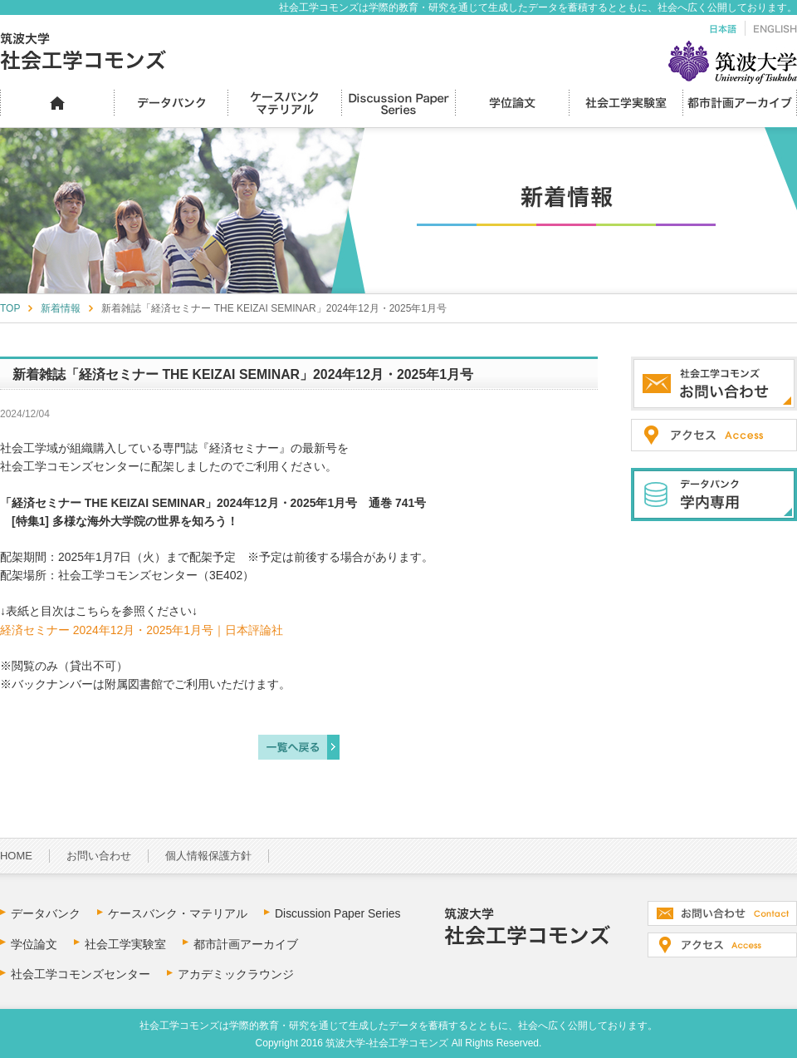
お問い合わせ (98, 855)
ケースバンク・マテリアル (177, 913)
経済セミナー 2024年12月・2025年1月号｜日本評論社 (141, 630)
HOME (16, 855)
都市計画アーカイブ (245, 944)
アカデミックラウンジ (236, 974)
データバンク (46, 913)
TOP (10, 308)
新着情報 (61, 308)
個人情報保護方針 (208, 855)
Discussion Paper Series (338, 913)
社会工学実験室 (125, 944)
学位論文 (34, 944)
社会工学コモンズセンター (80, 974)
